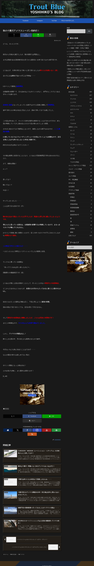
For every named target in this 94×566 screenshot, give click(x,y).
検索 (68, 28)
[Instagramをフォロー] (32, 430)
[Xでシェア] (17, 35)
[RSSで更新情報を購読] (43, 430)
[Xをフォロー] (24, 430)
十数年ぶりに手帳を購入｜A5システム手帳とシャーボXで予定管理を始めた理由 (79, 71)
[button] (47, 35)
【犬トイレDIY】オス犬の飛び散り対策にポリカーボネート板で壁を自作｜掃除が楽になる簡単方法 (79, 62)
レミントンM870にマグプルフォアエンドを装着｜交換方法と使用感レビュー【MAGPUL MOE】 (79, 54)
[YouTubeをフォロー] (36, 430)
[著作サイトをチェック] (21, 430)
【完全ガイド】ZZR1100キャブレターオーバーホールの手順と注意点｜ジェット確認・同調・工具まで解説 (79, 45)
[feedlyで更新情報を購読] (39, 430)
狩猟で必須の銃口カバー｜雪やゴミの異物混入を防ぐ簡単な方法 (79, 79)
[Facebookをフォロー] (28, 430)
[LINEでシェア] (37, 35)
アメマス (6, 408)
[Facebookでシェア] (27, 35)
